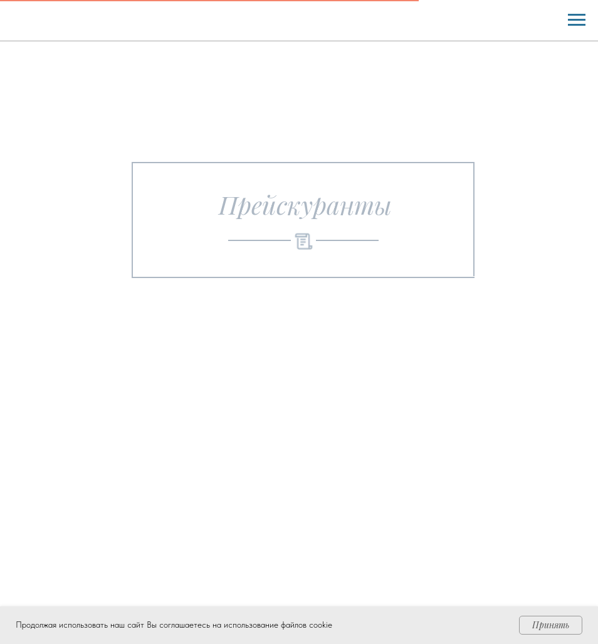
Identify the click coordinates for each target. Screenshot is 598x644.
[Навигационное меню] (576, 20)
